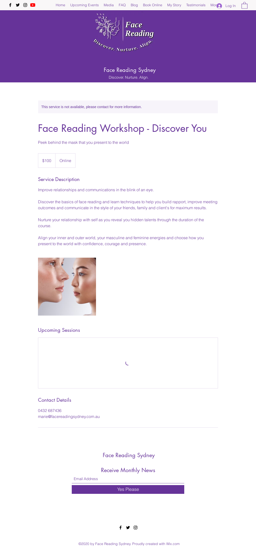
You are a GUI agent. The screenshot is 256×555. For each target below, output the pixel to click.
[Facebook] (10, 4)
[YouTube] (32, 4)
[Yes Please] (128, 489)
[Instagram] (25, 4)
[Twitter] (17, 4)
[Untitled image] (67, 287)
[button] (245, 5)
